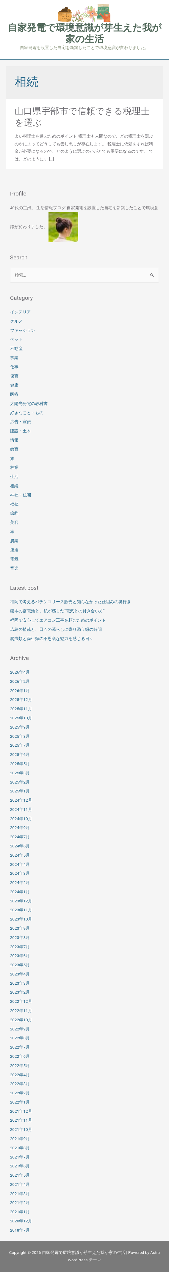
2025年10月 (21, 717)
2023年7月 (20, 946)
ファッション (22, 330)
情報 (14, 440)
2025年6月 (20, 754)
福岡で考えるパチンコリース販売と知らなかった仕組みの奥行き (70, 601)
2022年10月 (21, 1019)
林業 (14, 467)
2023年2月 (20, 992)
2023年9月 (20, 928)
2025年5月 (20, 763)
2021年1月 (20, 1211)
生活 (14, 476)
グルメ (16, 321)
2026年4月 (20, 672)
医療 (14, 394)
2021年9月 (20, 1138)
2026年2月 (20, 681)
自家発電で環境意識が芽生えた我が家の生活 (85, 33)
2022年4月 (20, 1074)
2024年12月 (21, 800)
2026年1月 (20, 690)
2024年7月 (20, 836)
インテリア (20, 312)
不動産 (16, 348)
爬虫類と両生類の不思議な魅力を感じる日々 (51, 638)
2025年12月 (21, 699)
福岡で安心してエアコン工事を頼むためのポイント (58, 620)
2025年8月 (20, 736)
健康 (14, 385)
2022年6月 (20, 1056)
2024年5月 (20, 855)
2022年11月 (21, 1010)
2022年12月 (21, 1001)
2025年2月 (20, 782)
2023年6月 (20, 955)
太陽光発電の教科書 (29, 403)
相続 (14, 485)
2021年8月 (20, 1147)
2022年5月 (20, 1065)
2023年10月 (21, 919)
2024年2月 (20, 882)
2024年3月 (20, 873)
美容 (14, 522)
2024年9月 (20, 827)
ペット (16, 339)
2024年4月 (20, 864)
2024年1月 (20, 891)
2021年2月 (20, 1202)
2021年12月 (21, 1111)
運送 (14, 549)
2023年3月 (20, 983)
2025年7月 (20, 745)
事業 (14, 357)
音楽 (14, 568)
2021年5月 (20, 1175)
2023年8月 (20, 937)
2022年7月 (20, 1047)
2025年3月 (20, 772)
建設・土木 (20, 430)
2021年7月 (20, 1157)
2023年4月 (20, 974)
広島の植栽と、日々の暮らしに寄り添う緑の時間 (56, 629)
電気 (14, 559)
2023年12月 (21, 901)
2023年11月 (21, 909)
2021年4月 (20, 1184)
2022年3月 (20, 1083)
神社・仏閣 (20, 495)
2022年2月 (20, 1092)
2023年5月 (20, 964)
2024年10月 (21, 818)
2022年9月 (20, 1029)
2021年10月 (21, 1129)
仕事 (14, 367)
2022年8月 (20, 1037)
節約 (14, 513)
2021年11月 (21, 1120)
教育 (14, 449)
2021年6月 (20, 1166)
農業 (14, 540)
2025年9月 (20, 727)
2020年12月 (21, 1221)
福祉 (14, 504)
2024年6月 (20, 846)
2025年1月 (20, 791)
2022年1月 (20, 1102)
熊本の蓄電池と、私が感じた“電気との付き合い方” (57, 611)
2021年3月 (20, 1193)
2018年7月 (20, 1230)
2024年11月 (21, 809)
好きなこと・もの (26, 412)
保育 (14, 376)
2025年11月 (21, 708)
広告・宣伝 (20, 421)
